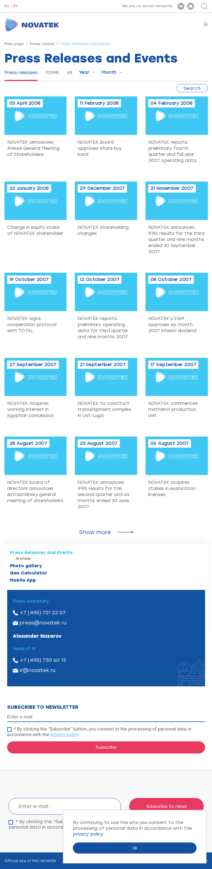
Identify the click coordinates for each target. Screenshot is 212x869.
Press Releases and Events (41, 552)
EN (15, 6)
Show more (95, 532)
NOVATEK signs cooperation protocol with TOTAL (32, 324)
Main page (14, 44)
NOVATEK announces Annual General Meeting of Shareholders (33, 148)
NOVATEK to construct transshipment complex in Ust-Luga (104, 409)
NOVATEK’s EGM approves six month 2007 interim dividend (172, 324)
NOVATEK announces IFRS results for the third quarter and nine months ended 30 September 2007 (176, 239)
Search (192, 88)
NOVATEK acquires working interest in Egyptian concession (30, 409)
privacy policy (64, 734)
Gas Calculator (28, 573)
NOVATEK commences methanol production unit (173, 409)
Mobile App (23, 580)
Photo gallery (26, 565)
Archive (23, 558)
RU (6, 6)
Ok (134, 848)
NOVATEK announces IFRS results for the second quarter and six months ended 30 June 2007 (104, 494)
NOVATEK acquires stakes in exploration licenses (172, 488)
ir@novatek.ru (37, 670)
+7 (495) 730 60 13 (43, 660)
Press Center (42, 44)
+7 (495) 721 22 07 (43, 613)
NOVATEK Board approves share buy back (100, 148)
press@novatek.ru (43, 623)
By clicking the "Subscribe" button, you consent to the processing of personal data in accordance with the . (99, 731)
